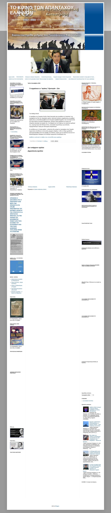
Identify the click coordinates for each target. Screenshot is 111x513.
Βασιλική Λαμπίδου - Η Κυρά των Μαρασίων (16, 292)
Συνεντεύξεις (14, 131)
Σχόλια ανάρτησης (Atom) (40, 189)
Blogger (57, 506)
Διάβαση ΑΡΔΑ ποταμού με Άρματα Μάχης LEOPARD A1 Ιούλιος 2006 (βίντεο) (95, 409)
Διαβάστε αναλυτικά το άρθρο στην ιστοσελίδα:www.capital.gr (45, 137)
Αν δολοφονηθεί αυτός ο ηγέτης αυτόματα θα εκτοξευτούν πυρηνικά (94, 452)
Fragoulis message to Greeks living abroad (62, 76)
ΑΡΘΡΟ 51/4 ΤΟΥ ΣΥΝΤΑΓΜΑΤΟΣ (16, 79)
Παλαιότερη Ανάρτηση (71, 186)
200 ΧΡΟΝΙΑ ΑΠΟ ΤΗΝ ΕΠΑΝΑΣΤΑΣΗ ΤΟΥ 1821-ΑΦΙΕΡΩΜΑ (81, 79)
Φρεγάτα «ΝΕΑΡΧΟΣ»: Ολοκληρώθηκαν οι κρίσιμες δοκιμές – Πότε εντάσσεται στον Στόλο (95, 423)
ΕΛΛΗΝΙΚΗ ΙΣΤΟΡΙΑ (88, 400)
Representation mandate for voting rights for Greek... (84, 76)
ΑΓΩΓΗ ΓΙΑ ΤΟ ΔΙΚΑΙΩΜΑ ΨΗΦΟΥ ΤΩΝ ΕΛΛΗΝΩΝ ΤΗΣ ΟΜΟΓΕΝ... (39, 79)
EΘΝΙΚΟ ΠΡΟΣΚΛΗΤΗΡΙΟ (61, 79)
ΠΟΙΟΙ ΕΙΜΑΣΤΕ (19, 76)
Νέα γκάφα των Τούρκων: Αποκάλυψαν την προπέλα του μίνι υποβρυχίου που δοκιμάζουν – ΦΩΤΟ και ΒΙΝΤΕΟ (92, 438)
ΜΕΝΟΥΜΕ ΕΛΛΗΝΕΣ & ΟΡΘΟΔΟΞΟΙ (16, 280)
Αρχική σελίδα (11, 76)
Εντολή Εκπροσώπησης (46, 76)
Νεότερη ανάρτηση (32, 186)
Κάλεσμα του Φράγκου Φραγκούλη (32, 76)
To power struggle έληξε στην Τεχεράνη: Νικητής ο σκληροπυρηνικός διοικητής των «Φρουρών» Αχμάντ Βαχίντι (92, 468)
